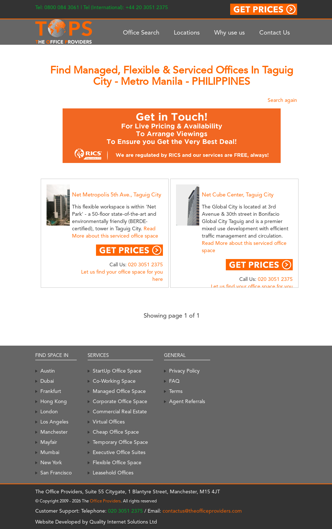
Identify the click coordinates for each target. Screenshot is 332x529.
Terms (176, 391)
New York (51, 462)
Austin (47, 371)
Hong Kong (53, 401)
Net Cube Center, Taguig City (237, 194)
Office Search (141, 32)
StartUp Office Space (117, 371)
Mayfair (48, 442)
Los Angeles (54, 422)
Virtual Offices (109, 422)
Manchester (54, 432)
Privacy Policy (184, 371)
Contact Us (274, 32)
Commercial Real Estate (120, 411)
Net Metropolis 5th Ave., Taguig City (116, 194)
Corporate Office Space (120, 401)
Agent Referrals (187, 401)
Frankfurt (50, 391)
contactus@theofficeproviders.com (202, 511)
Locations (187, 32)
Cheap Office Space (116, 432)
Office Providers (105, 501)
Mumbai (49, 452)
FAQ (174, 381)
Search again (282, 100)
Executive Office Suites (119, 452)
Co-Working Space (114, 381)
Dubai (47, 381)
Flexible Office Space (117, 462)
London (49, 411)
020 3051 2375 (145, 264)
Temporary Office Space (120, 442)
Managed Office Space (119, 391)
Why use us (229, 32)
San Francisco (56, 473)
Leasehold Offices (113, 473)
